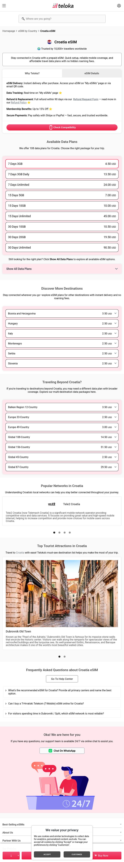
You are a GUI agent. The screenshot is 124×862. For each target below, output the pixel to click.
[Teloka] (63, 5)
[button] (54, 533)
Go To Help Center (62, 679)
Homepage (8, 31)
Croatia (20, 552)
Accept (47, 854)
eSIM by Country (27, 31)
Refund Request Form (85, 99)
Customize (77, 854)
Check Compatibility (62, 127)
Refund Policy (18, 102)
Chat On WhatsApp (62, 750)
